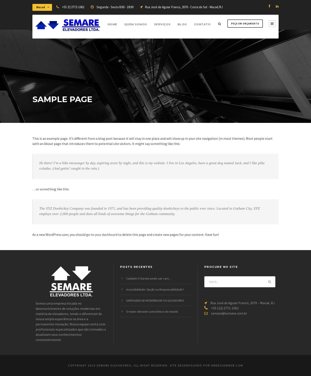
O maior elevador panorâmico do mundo (152, 311)
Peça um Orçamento (245, 23)
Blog (182, 24)
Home (112, 24)
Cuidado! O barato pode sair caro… (149, 278)
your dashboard (106, 234)
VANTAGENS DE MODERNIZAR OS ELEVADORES (155, 300)
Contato (202, 24)
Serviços (162, 24)
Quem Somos (135, 24)
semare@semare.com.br (229, 313)
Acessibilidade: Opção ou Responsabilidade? (155, 289)
